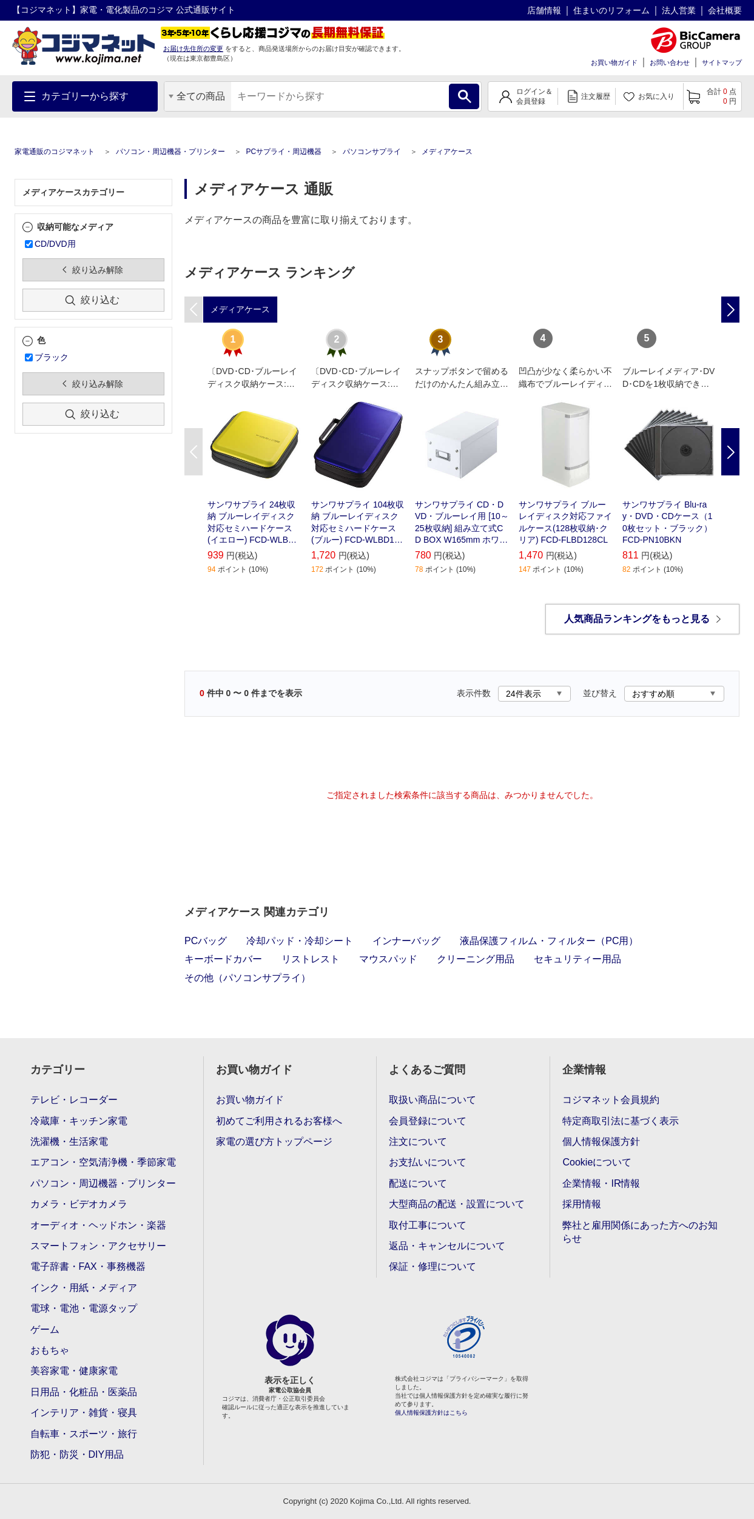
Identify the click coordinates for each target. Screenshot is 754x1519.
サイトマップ (722, 62)
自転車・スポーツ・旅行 (83, 1434)
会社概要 (725, 10)
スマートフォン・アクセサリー (98, 1246)
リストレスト (310, 959)
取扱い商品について (432, 1100)
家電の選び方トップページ (274, 1141)
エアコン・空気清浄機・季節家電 (103, 1162)
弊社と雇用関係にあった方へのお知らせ (640, 1232)
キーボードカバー (223, 959)
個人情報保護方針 (601, 1141)
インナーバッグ (406, 941)
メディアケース (447, 151)
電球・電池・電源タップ (83, 1308)
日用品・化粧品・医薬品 (83, 1392)
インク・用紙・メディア (83, 1288)
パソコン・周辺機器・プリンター (170, 151)
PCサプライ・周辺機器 (283, 151)
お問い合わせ (670, 62)
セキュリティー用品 (577, 959)
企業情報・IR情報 (601, 1183)
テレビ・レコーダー (74, 1100)
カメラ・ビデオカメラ (78, 1204)
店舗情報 (544, 10)
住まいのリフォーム (611, 10)
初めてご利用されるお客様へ (279, 1121)
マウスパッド (388, 959)
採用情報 (581, 1204)
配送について (418, 1183)
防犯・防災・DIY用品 (77, 1454)
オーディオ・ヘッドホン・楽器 (98, 1225)
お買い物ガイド (614, 62)
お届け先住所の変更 (193, 48)
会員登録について (427, 1121)
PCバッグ (205, 941)
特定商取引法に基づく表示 (620, 1121)
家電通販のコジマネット (55, 151)
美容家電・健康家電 (74, 1371)
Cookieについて (596, 1162)
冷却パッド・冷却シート (299, 941)
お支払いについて (427, 1162)
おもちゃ (49, 1350)
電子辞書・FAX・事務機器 (88, 1266)
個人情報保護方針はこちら (431, 1412)
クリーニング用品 (475, 959)
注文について (418, 1141)
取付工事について (427, 1225)
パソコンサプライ (372, 151)
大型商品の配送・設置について (457, 1204)
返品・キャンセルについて (447, 1246)
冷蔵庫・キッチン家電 (78, 1121)
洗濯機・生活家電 (69, 1141)
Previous (193, 451)
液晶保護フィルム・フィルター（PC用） (549, 941)
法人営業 (679, 10)
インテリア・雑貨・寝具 (83, 1412)
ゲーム (44, 1329)
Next (730, 451)
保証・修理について (432, 1266)
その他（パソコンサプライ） (247, 978)
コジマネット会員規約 (610, 1100)
